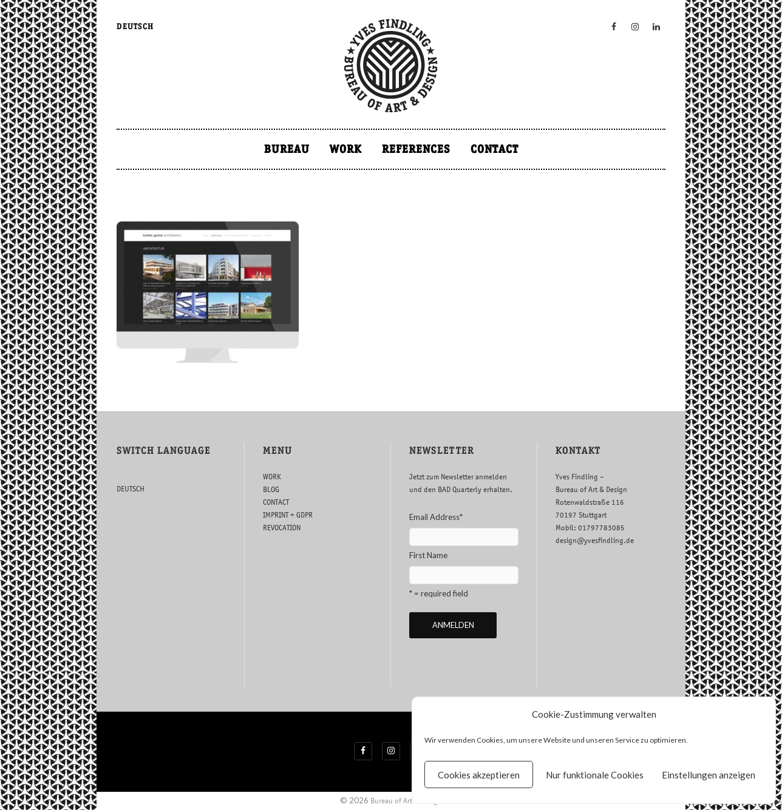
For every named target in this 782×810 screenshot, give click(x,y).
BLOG (271, 489)
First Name (428, 555)
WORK (346, 149)
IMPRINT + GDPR (288, 514)
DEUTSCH (135, 26)
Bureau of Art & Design (406, 800)
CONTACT (494, 149)
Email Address (436, 517)
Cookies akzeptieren (479, 774)
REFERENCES (416, 149)
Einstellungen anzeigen (708, 774)
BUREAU (287, 149)
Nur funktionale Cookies (595, 774)
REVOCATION (282, 527)
